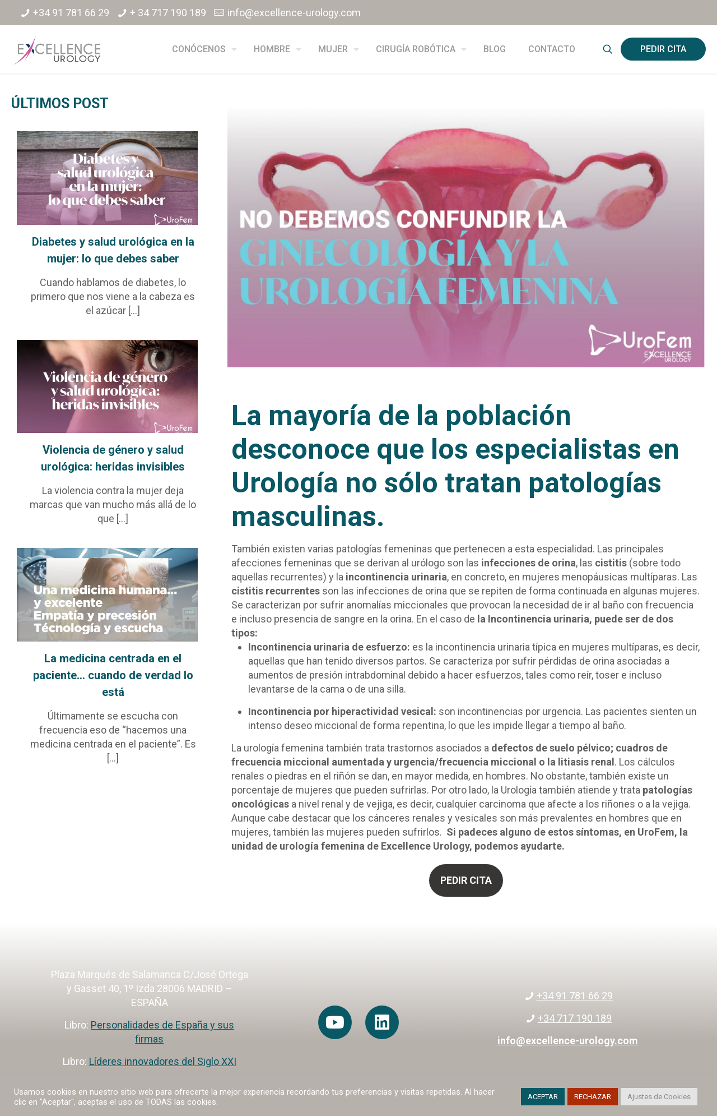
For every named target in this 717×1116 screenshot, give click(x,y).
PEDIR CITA (663, 49)
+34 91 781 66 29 (71, 13)
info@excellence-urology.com (294, 13)
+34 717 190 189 (575, 1018)
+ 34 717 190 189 (168, 13)
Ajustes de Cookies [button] (659, 1096)
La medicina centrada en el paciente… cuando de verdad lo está (113, 675)
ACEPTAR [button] (543, 1096)
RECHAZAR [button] (592, 1096)
